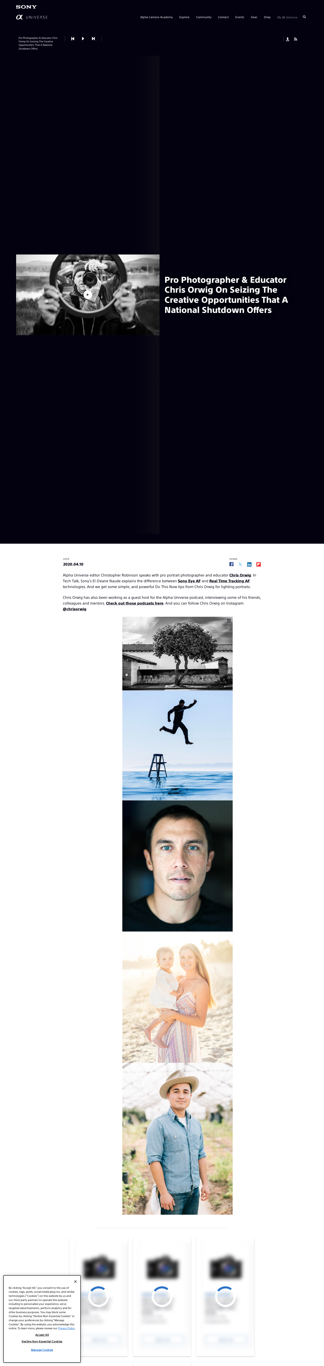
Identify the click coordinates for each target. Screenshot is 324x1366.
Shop (267, 17)
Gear (254, 17)
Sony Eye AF (189, 580)
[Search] (304, 17)
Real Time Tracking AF (229, 580)
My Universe (287, 17)
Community (203, 17)
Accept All (42, 1334)
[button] (83, 38)
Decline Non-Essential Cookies (42, 1341)
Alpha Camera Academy (156, 17)
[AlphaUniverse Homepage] (31, 17)
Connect (223, 17)
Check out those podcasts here (134, 603)
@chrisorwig (74, 608)
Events (239, 17)
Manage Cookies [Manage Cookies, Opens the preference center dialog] (42, 1350)
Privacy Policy (66, 1328)
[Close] (75, 1281)
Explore (184, 17)
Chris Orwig (240, 575)
